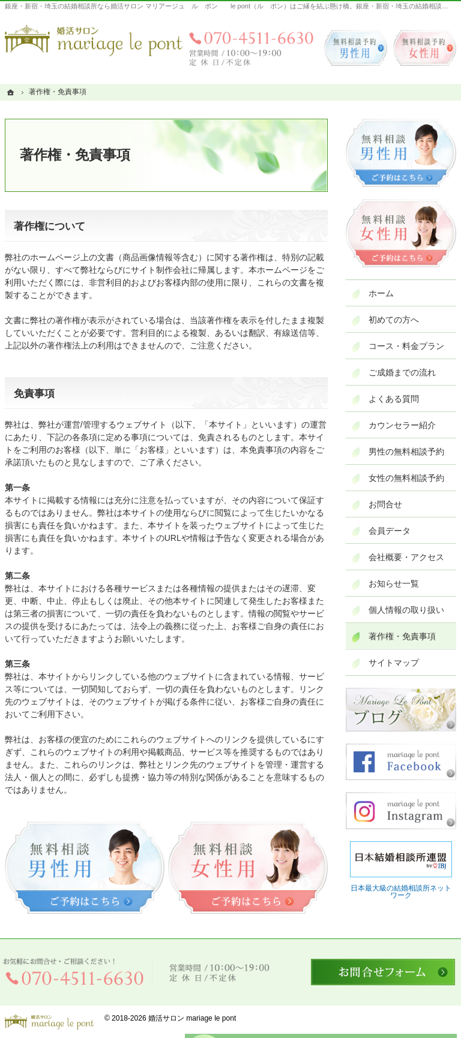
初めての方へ (394, 319)
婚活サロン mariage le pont (192, 1018)
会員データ (390, 530)
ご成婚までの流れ (402, 372)
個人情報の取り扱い (406, 610)
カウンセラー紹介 (402, 425)
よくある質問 (394, 399)
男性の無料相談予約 (406, 451)
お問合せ (385, 504)
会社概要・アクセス (406, 557)
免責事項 (34, 393)
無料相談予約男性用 (355, 48)
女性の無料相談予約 (406, 478)
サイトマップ (394, 662)
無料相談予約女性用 (424, 48)
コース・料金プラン (406, 346)
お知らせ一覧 (394, 583)
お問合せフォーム (383, 972)
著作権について (49, 226)
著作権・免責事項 (402, 636)
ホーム (381, 293)
